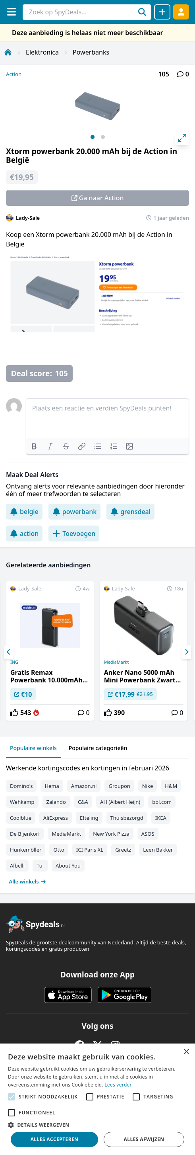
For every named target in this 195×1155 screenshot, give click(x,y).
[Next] (186, 652)
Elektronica (42, 52)
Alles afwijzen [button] (144, 1139)
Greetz (123, 849)
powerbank (74, 511)
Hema (51, 786)
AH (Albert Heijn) (120, 801)
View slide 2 (103, 137)
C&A (83, 801)
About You (68, 865)
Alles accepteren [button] (55, 1139)
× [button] (186, 1052)
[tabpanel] (97, 822)
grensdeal (130, 511)
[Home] (8, 52)
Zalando (56, 801)
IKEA (160, 817)
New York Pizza (111, 833)
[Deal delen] (162, 12)
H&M (171, 786)
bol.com (162, 801)
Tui (40, 865)
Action (13, 74)
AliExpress (55, 817)
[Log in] (181, 11)
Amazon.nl (84, 786)
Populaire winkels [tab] (33, 748)
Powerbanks (91, 52)
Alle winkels (27, 881)
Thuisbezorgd (126, 817)
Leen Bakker (158, 849)
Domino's (21, 786)
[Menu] (11, 12)
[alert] (97, 1099)
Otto (58, 849)
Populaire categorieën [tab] (98, 748)
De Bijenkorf (25, 833)
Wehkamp (22, 801)
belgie (24, 511)
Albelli (17, 865)
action (24, 533)
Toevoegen (73, 533)
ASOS (147, 833)
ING (14, 662)
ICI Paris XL (89, 849)
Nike (147, 786)
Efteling (89, 817)
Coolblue (20, 817)
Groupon (119, 786)
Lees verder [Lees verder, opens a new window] (118, 1084)
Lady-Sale (28, 218)
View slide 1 (93, 137)
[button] (97, 1125)
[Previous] (9, 652)
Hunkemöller (25, 849)
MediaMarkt (116, 662)
